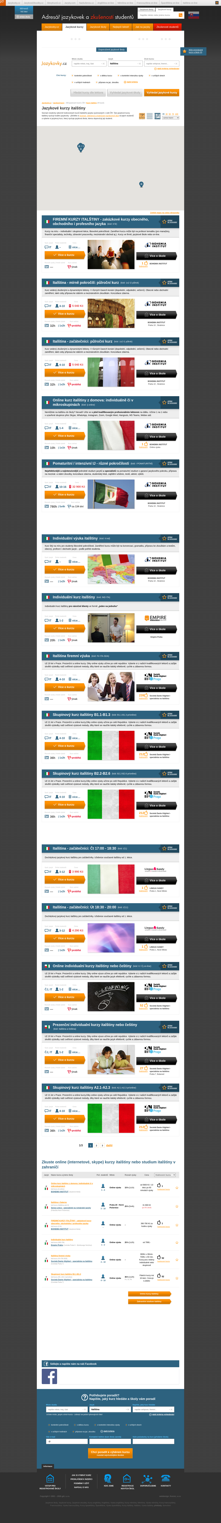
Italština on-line (190, 3)
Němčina (141, 1503)
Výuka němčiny (152, 1503)
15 (163, 114)
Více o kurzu (66, 254)
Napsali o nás (81, 1487)
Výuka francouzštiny (71, 1505)
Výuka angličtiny (117, 1503)
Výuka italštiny (147, 1505)
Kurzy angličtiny (94, 1503)
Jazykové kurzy (58, 103)
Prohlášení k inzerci (81, 1479)
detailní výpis (150, 116)
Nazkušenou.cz (86, 3)
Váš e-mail (50, 1437)
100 (176, 114)
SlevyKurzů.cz (54, 3)
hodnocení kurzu (163, 1189)
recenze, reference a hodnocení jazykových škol (99, 116)
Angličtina (105, 1503)
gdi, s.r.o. (66, 1496)
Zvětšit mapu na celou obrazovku (164, 213)
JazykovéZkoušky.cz (33, 3)
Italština (137, 1505)
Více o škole (158, 255)
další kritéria (132, 82)
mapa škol (142, 116)
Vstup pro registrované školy (50, 1487)
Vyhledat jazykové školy (125, 92)
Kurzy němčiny (131, 1503)
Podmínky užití (81, 1483)
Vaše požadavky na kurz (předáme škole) (150, 1437)
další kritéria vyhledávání (168, 69)
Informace (47, 1466)
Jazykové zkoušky (79, 1503)
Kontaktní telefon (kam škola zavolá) (105, 1437)
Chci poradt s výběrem (110, 1453)
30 (167, 114)
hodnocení (143, 266)
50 (170, 114)
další (109, 1145)
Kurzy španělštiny (87, 1505)
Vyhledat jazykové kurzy (161, 92)
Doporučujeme (147, 1486)
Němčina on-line (125, 3)
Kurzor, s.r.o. (175, 1496)
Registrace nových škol (127, 1487)
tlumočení (167, 1505)
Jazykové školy (146, 9)
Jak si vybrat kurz (81, 1475)
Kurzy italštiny (91, 103)
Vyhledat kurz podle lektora (88, 92)
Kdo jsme (109, 1486)
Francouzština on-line (147, 3)
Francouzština (56, 1505)
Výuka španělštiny (113, 1505)
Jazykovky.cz (46, 103)
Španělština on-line (170, 3)
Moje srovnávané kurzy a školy (196, 51)
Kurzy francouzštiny (167, 1503)
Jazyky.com (69, 3)
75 (173, 114)
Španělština (100, 1505)
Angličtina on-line (105, 3)
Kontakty (166, 1486)
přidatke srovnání (172, 221)
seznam (158, 116)
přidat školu (25, 17)
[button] (81, 150)
